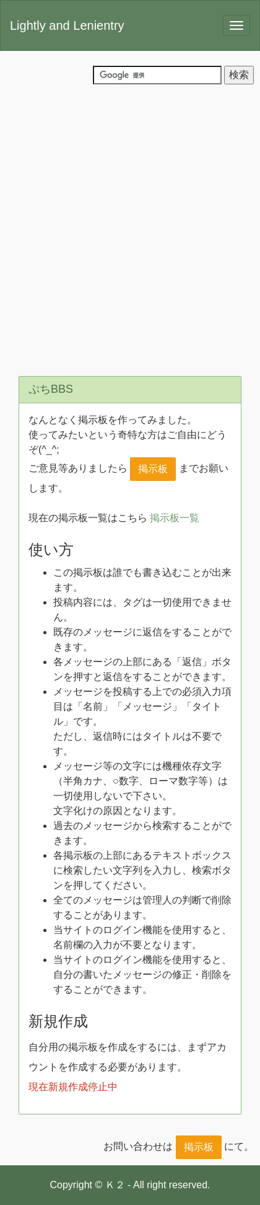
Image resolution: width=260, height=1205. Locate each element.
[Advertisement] (130, 227)
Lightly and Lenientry (67, 25)
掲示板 (153, 469)
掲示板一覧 (174, 518)
